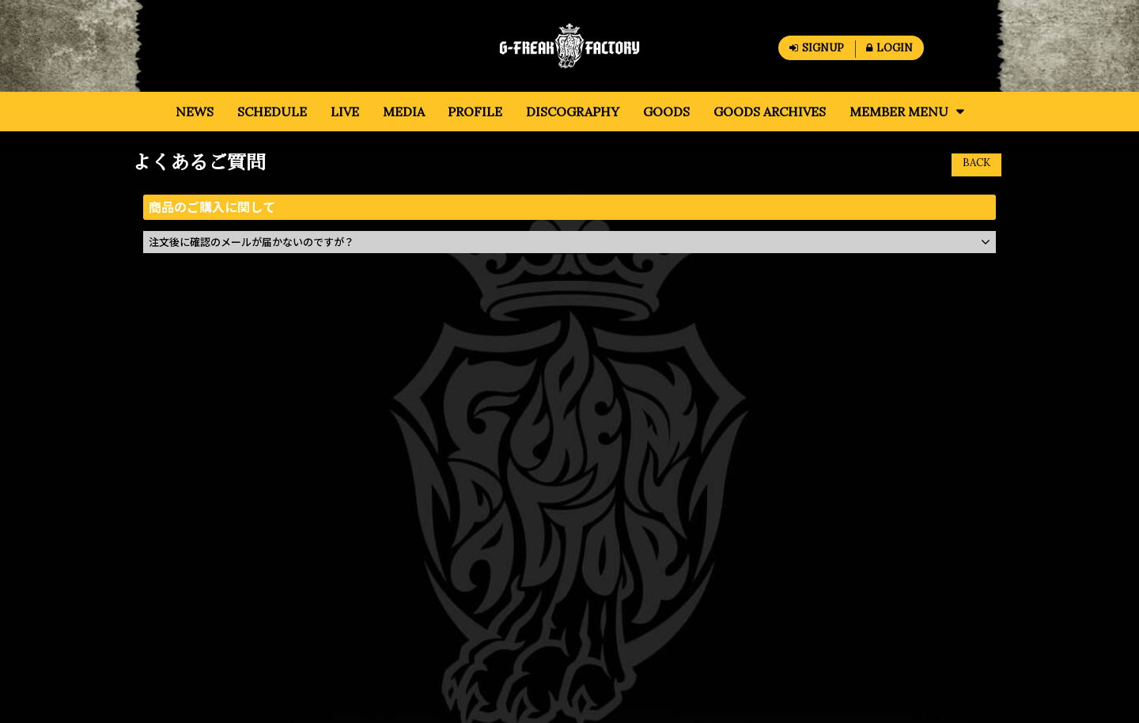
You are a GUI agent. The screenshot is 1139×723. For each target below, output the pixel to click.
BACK (976, 162)
